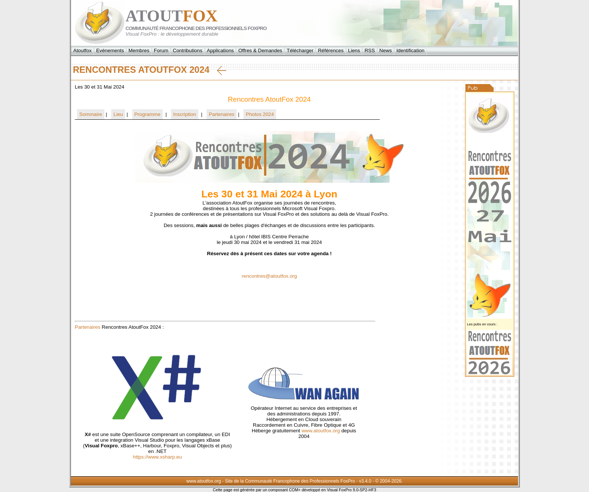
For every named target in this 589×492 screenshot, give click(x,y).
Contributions (187, 50)
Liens (354, 50)
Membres (139, 50)
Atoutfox (82, 50)
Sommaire (90, 114)
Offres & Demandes (260, 50)
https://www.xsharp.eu (157, 457)
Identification (410, 50)
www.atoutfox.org (321, 430)
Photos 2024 (260, 114)
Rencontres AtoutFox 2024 (149, 70)
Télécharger (300, 50)
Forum (161, 50)
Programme (147, 114)
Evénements (110, 50)
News (385, 50)
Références (330, 50)
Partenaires (221, 114)
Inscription (184, 114)
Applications (220, 50)
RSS (369, 50)
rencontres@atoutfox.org (269, 276)
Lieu (118, 114)
